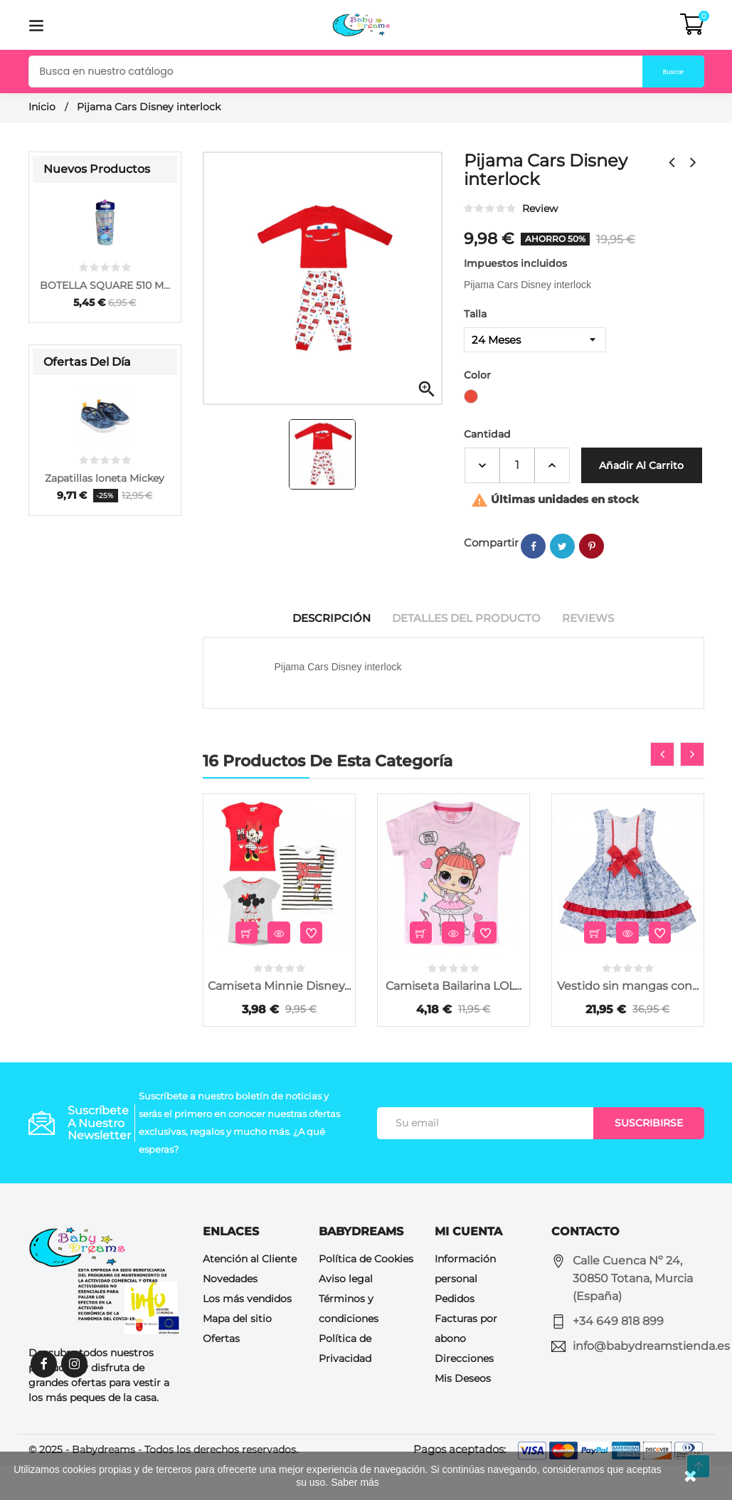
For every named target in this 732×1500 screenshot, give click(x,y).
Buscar (656, 71)
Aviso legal (346, 1314)
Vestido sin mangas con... (628, 1021)
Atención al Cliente (250, 1294)
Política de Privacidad (345, 1384)
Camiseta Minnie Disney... (279, 1021)
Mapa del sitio (237, 1354)
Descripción (325, 653)
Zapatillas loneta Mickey (104, 478)
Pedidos (454, 1334)
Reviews (595, 653)
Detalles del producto (467, 653)
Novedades (230, 1314)
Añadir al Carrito (527, 501)
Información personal (465, 1304)
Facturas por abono (466, 1364)
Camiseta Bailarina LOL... (453, 1021)
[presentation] (662, 790)
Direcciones (464, 1394)
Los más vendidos (247, 1334)
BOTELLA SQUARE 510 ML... (105, 285)
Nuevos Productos (96, 169)
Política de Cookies (366, 1294)
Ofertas (221, 1374)
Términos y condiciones (348, 1344)
